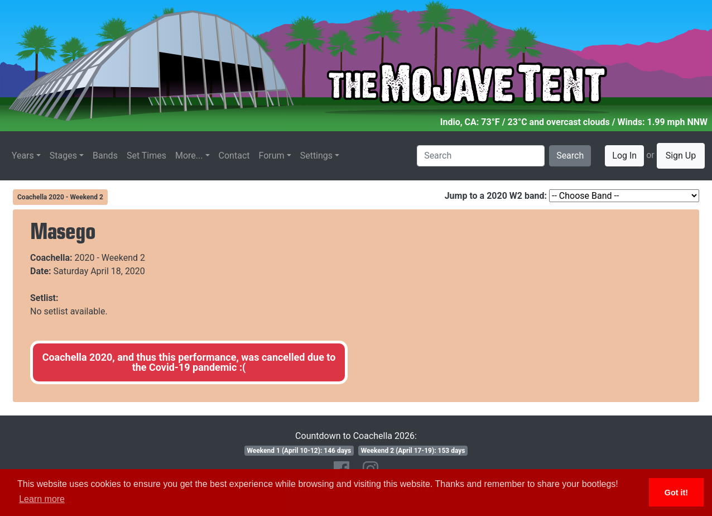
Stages (63, 155)
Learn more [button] (42, 499)
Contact (234, 155)
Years (23, 155)
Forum (272, 155)
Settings (316, 155)
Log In (624, 155)
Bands (105, 155)
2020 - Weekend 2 (110, 257)
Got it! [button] (676, 492)
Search (570, 155)
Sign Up (681, 155)
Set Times (146, 155)
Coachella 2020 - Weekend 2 (60, 197)
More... (189, 155)
